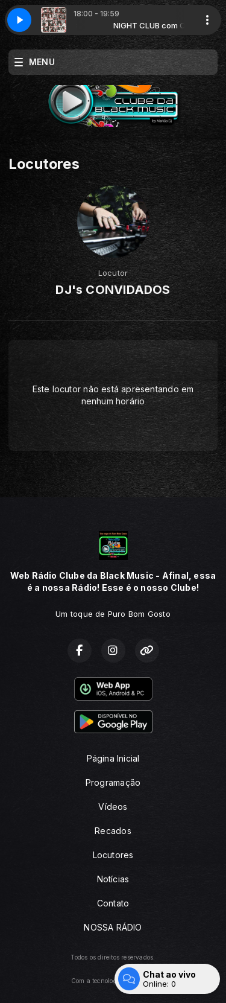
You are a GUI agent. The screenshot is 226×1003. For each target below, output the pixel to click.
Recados (113, 831)
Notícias (113, 879)
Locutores (113, 855)
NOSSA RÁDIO (113, 927)
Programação (113, 782)
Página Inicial (113, 758)
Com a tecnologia (113, 980)
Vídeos (112, 806)
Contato (113, 903)
